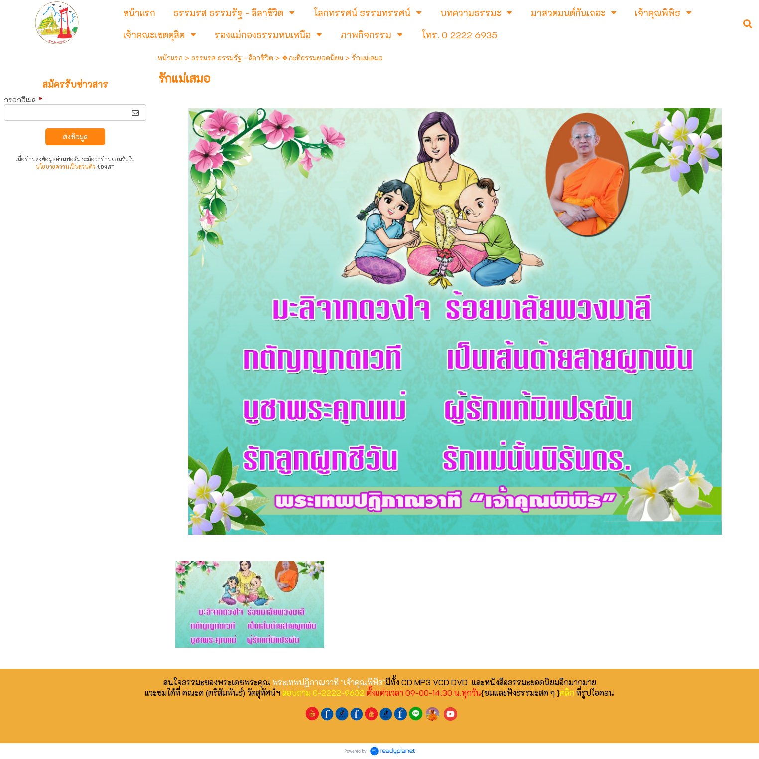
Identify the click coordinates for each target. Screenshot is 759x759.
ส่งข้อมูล (75, 136)
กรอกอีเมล (23, 99)
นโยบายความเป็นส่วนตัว (66, 166)
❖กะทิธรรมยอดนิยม (312, 57)
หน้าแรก (170, 57)
